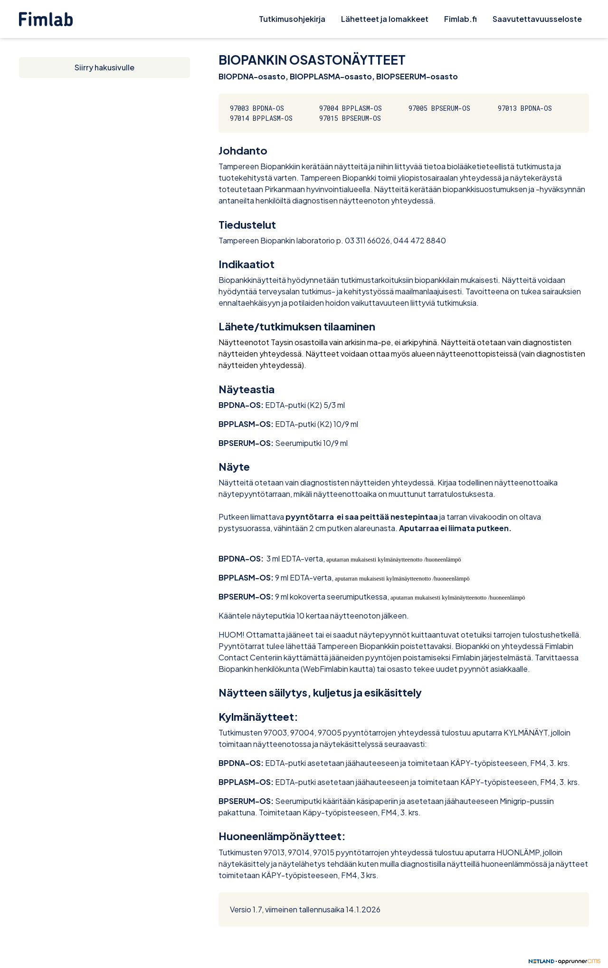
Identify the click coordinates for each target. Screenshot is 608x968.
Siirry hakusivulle (104, 67)
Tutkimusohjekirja (292, 19)
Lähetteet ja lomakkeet (384, 19)
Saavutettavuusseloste (537, 19)
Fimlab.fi (460, 19)
